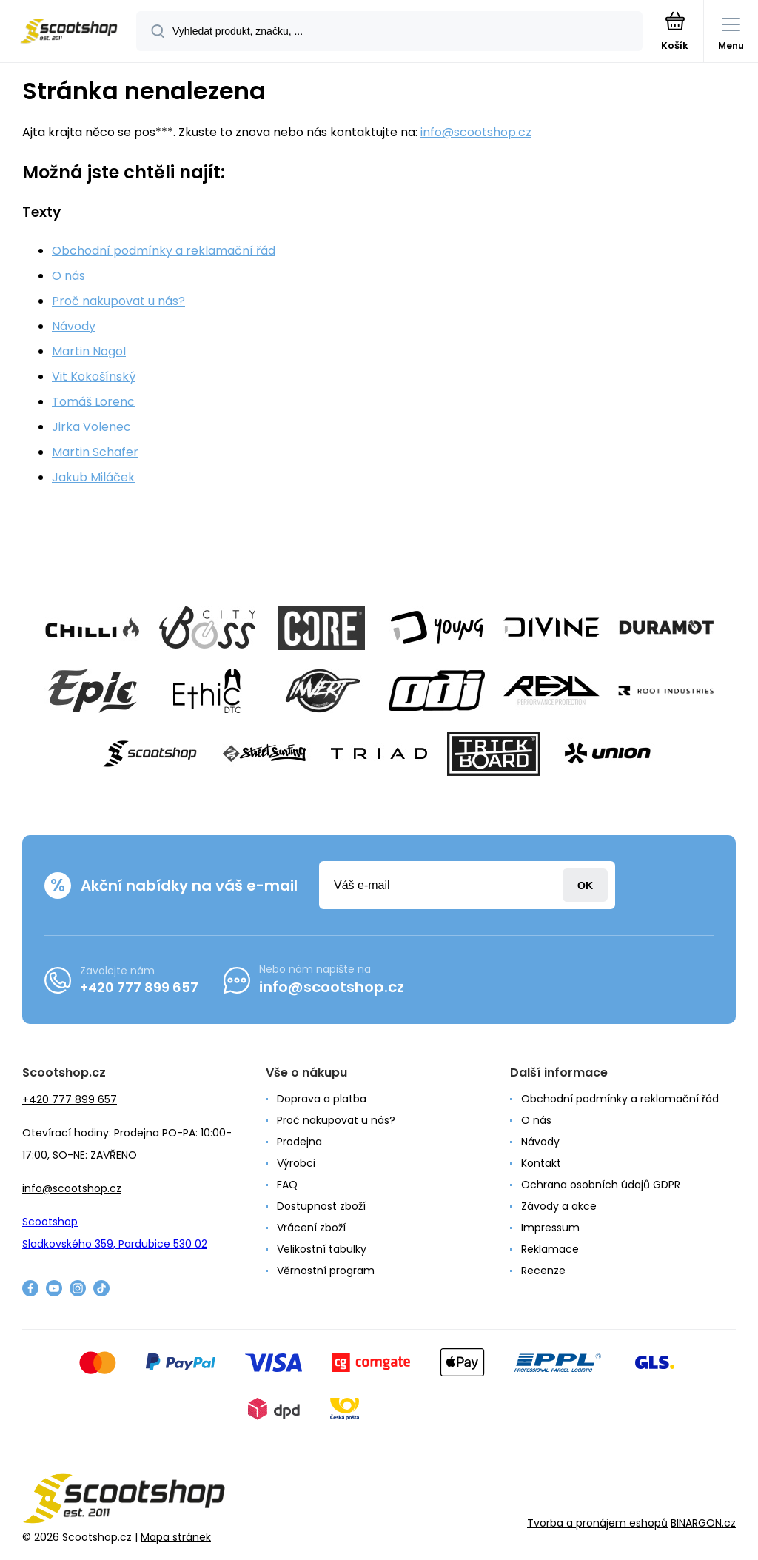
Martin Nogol (89, 351)
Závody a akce (559, 1206)
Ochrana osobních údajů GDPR (600, 1184)
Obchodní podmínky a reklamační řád (163, 250)
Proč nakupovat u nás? (118, 300)
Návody (73, 326)
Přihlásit (585, 885)
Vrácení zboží (311, 1227)
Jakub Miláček (93, 477)
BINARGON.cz (703, 1523)
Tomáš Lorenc (93, 401)
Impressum (550, 1227)
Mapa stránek (176, 1537)
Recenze (543, 1270)
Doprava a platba (321, 1098)
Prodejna (299, 1141)
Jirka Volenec (91, 426)
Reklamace (550, 1249)
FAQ (287, 1184)
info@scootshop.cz (475, 132)
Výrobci (296, 1163)
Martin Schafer (95, 452)
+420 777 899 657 (139, 987)
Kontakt (541, 1163)
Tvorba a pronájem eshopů (597, 1523)
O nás (68, 275)
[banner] (69, 32)
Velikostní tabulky (321, 1249)
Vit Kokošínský (93, 376)
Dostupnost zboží (321, 1206)
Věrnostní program (326, 1270)
